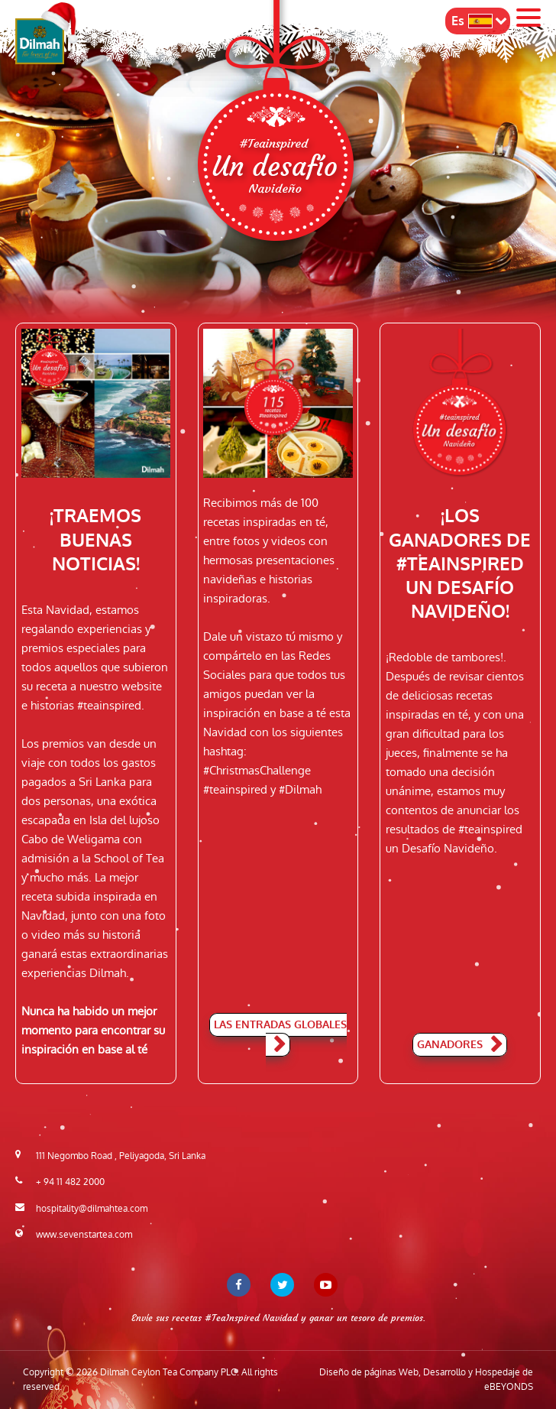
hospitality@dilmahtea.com (91, 1209)
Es (472, 21)
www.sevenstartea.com (84, 1235)
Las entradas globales (280, 1036)
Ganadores (460, 1045)
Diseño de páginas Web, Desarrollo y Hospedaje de (426, 1379)
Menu (528, 17)
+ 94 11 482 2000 (70, 1182)
